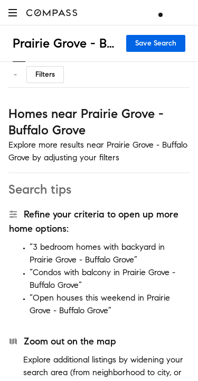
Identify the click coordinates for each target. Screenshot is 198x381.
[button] (12, 12)
